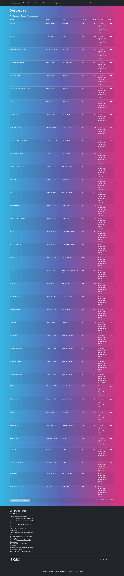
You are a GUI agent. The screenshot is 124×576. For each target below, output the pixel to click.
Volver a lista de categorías (20, 500)
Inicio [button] (25, 3)
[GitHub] (19, 560)
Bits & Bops (20, 551)
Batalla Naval (14, 425)
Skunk (12, 101)
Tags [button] (91, 3)
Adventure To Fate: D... (24, 540)
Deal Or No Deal (15, 309)
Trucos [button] (51, 3)
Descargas (16, 16)
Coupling (13, 323)
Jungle (12, 257)
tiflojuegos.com (15, 3)
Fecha (48, 20)
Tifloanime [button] (38, 3)
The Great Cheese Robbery (18, 62)
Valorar (100, 20)
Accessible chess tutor (17, 486)
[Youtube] (16, 560)
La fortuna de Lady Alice (17, 218)
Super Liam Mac (22, 532)
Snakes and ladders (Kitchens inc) (20, 88)
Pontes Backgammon (16, 153)
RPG (11, 526)
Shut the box (14, 114)
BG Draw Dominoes (16, 362)
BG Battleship (14, 399)
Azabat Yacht (14, 449)
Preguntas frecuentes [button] (60, 3)
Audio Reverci (14, 473)
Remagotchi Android (23, 536)
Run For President (15, 127)
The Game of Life (15, 75)
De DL (94, 20)
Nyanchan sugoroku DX (17, 166)
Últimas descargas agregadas (19, 517)
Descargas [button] (31, 3)
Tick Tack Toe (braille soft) (18, 49)
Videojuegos (13, 538)
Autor (63, 20)
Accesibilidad (100, 560)
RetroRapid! (20, 528)
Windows (23, 16)
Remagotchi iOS (22, 544)
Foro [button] (44, 3)
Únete (102, 3)
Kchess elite (13, 231)
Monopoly (13, 179)
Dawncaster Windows (23, 524)
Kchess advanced (15, 244)
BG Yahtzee (13, 336)
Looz (11, 192)
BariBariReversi (14, 438)
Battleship (13, 412)
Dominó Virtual (14, 283)
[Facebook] (11, 560)
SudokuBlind (21, 548)
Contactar (109, 560)
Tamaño (84, 20)
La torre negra (14, 205)
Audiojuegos (13, 530)
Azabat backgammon (16, 462)
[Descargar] (111, 23)
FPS (32, 518)
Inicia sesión (109, 3)
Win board (13, 36)
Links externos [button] (72, 3)
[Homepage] (10, 16)
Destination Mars (15, 296)
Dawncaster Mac (22, 520)
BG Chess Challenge (16, 375)
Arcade (28, 551)
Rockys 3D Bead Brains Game (19, 140)
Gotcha (12, 270)
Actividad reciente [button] (83, 3)
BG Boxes (13, 386)
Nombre (13, 20)
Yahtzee (12, 23)
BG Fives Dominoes (16, 349)
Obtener (111, 20)
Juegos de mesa (33, 16)
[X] (13, 560)
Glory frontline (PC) (23, 518)
